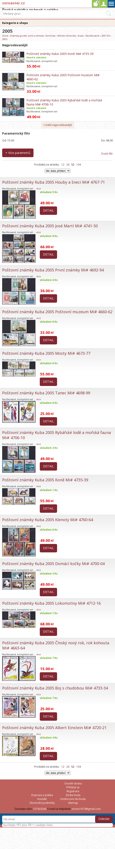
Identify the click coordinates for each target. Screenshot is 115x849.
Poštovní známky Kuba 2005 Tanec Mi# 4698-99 (46, 392)
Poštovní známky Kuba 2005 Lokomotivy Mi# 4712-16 (51, 603)
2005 (4, 39)
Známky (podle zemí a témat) (27, 35)
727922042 (40, 809)
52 (72, 164)
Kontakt (42, 799)
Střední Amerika (66, 35)
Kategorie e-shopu (15, 23)
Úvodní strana (73, 783)
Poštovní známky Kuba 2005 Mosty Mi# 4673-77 (46, 353)
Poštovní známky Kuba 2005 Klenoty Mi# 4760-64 (47, 519)
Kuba (81, 35)
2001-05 (105, 35)
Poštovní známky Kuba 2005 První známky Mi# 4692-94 (53, 270)
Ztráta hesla (73, 795)
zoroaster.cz (13, 2)
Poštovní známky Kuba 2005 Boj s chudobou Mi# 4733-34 (55, 688)
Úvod (5, 35)
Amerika (50, 35)
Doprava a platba (42, 795)
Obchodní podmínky (42, 803)
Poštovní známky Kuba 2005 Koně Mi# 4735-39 (59, 54)
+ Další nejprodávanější (57, 125)
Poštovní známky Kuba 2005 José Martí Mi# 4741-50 (50, 225)
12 (62, 164)
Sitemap (73, 803)
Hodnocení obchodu (73, 799)
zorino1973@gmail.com (86, 809)
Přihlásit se (73, 787)
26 (67, 164)
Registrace (73, 791)
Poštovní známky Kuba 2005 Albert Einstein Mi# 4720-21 (54, 727)
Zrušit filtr (107, 153)
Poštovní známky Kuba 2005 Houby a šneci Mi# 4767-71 (53, 182)
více (38, 188)
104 (78, 164)
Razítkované (92, 35)
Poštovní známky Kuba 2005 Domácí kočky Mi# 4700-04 (53, 563)
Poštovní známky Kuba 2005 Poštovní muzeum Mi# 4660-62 (57, 311)
